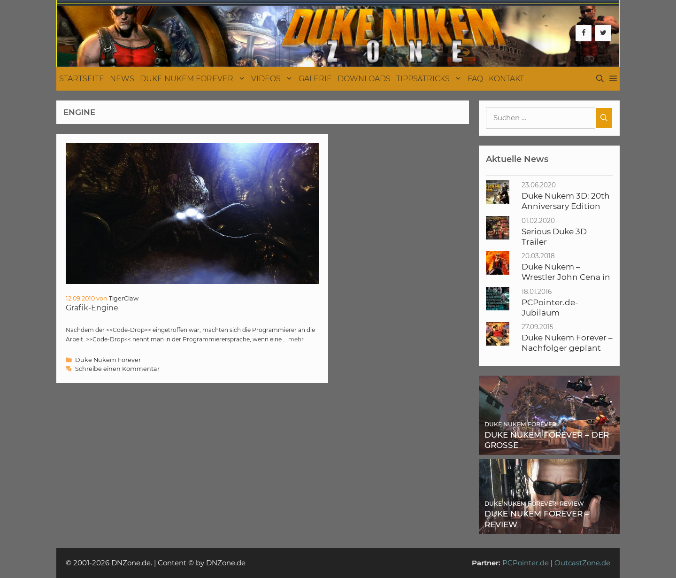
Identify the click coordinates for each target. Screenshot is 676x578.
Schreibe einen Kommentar (117, 368)
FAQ (475, 78)
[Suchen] (604, 118)
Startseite (81, 78)
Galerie (315, 78)
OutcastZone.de (582, 562)
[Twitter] (603, 33)
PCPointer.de (525, 562)
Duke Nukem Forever (194, 79)
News (122, 78)
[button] (613, 79)
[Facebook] (584, 33)
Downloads (364, 78)
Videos (273, 79)
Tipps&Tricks (430, 79)
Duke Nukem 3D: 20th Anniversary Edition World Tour (566, 206)
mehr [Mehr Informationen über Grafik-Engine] (296, 339)
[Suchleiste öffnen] (600, 79)
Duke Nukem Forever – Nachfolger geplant (567, 343)
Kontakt (506, 78)
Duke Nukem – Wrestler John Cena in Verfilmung (566, 277)
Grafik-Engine (92, 307)
